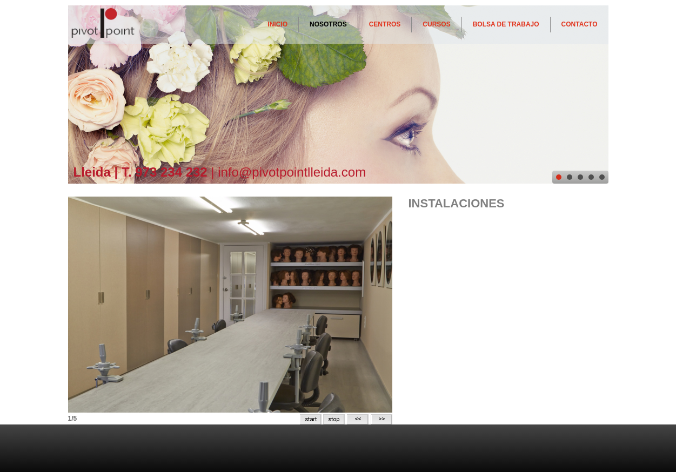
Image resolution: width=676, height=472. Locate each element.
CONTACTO (579, 24)
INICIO (277, 24)
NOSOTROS (328, 24)
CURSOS (436, 24)
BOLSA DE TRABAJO (506, 24)
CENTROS (385, 24)
